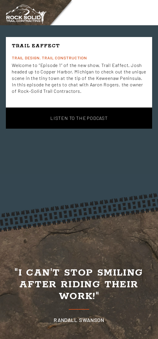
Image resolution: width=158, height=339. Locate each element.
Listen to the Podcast (79, 118)
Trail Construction (64, 57)
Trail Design (26, 57)
